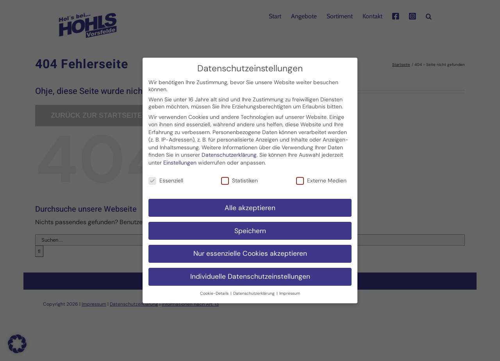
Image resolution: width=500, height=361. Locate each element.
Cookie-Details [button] (215, 288)
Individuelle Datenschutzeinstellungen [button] (250, 271)
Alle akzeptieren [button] (250, 202)
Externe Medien (321, 175)
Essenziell (165, 175)
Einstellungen (179, 157)
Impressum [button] (289, 288)
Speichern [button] (250, 225)
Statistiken (239, 175)
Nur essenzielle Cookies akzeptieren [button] (250, 248)
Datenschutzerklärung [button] (254, 288)
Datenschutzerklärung (229, 150)
